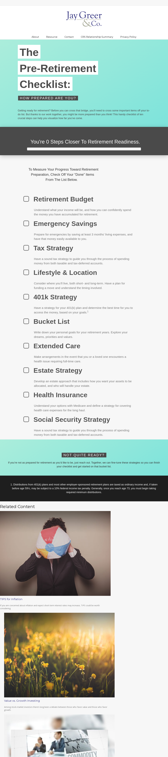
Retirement (135, 648)
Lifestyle (134, 662)
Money (133, 658)
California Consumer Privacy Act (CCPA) (31, 646)
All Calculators (136, 672)
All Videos (134, 669)
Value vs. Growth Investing (77, 609)
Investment (135, 651)
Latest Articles (136, 665)
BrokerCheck (75, 726)
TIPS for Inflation (11, 609)
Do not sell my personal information (49, 648)
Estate (133, 655)
